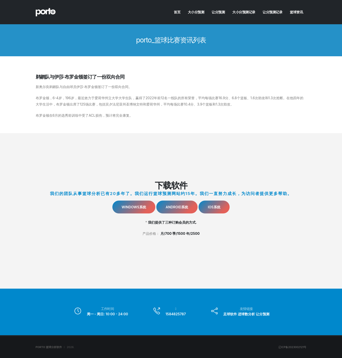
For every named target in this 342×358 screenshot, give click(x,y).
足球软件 (230, 314)
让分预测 (218, 12)
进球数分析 (246, 314)
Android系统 (177, 207)
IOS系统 (214, 207)
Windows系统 (134, 207)
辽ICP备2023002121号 (292, 347)
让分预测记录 (272, 12)
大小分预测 (196, 12)
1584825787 (176, 314)
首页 (177, 12)
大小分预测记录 (243, 12)
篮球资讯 (296, 12)
